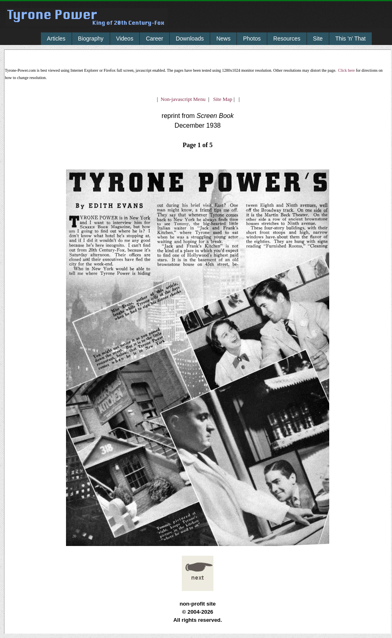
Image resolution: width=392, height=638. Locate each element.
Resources (286, 38)
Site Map (220, 99)
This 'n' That (350, 38)
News (223, 38)
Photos (252, 38)
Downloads (190, 38)
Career (154, 38)
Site (318, 38)
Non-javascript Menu (183, 99)
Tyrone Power (86, 23)
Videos (125, 38)
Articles (56, 38)
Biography (91, 38)
